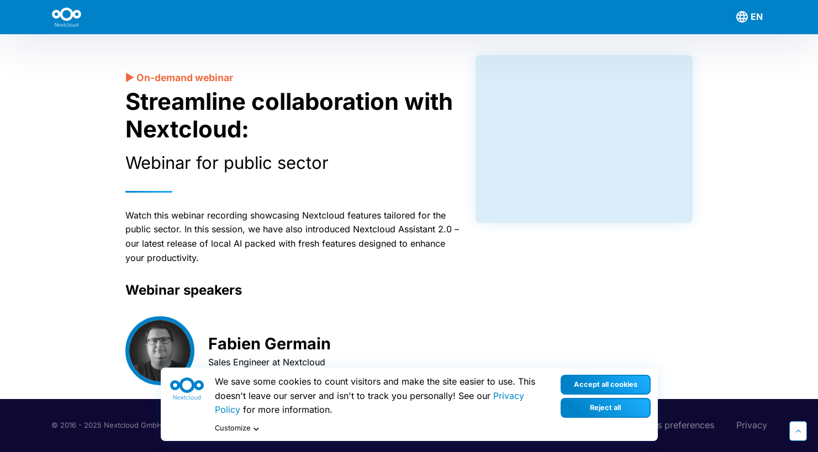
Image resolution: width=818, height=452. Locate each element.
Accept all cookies (605, 384)
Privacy (751, 424)
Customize (238, 429)
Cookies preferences (670, 424)
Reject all (605, 407)
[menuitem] (751, 17)
